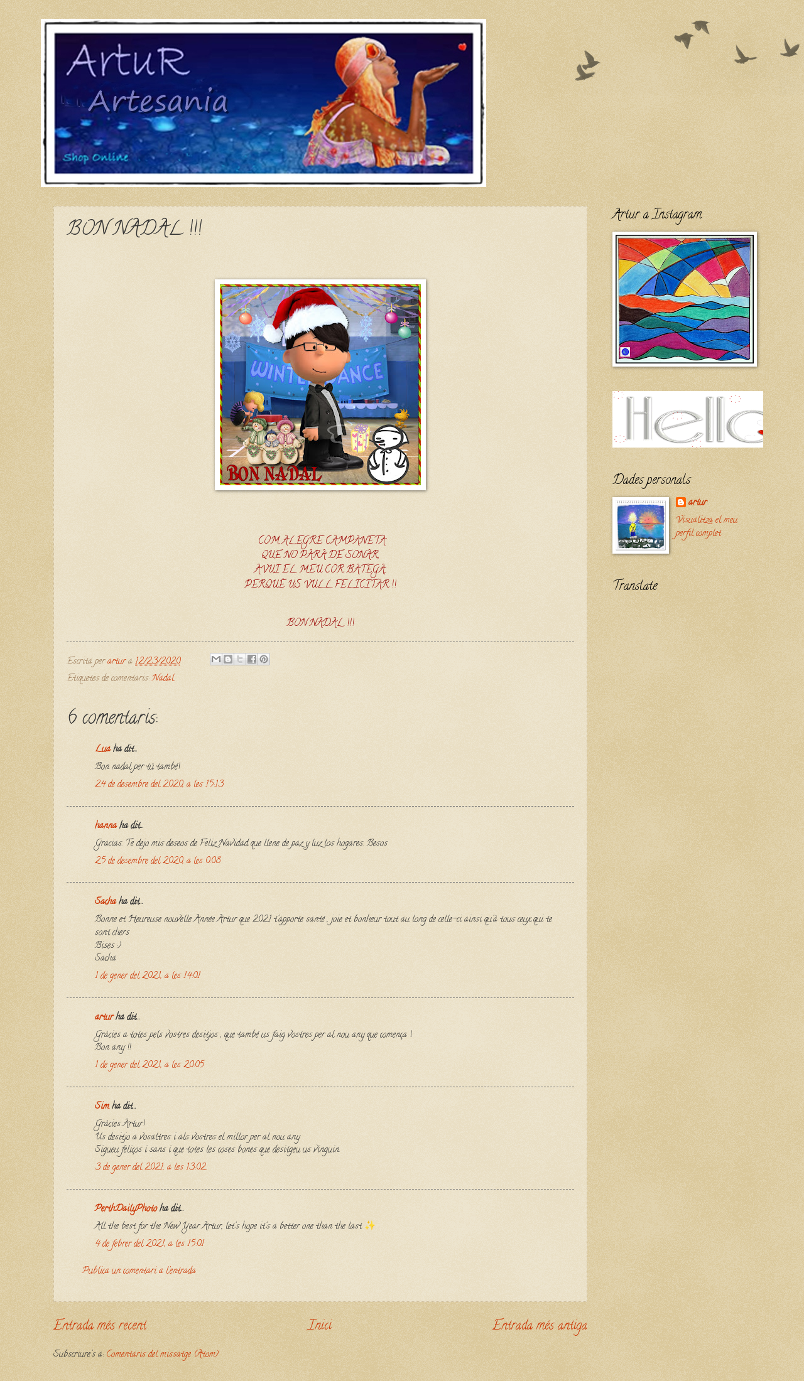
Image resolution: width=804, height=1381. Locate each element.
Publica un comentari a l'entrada (139, 1271)
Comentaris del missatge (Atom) (162, 1355)
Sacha (105, 902)
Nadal (163, 679)
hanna (106, 826)
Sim (102, 1107)
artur (104, 1018)
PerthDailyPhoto (126, 1209)
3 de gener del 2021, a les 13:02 (150, 1168)
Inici (320, 1326)
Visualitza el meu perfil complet (706, 527)
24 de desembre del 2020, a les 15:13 (159, 785)
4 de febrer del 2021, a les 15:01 (149, 1244)
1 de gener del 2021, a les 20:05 (149, 1065)
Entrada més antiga (539, 1326)
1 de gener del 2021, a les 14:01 (147, 976)
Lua (103, 750)
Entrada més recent (99, 1326)
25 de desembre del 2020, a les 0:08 (157, 861)
